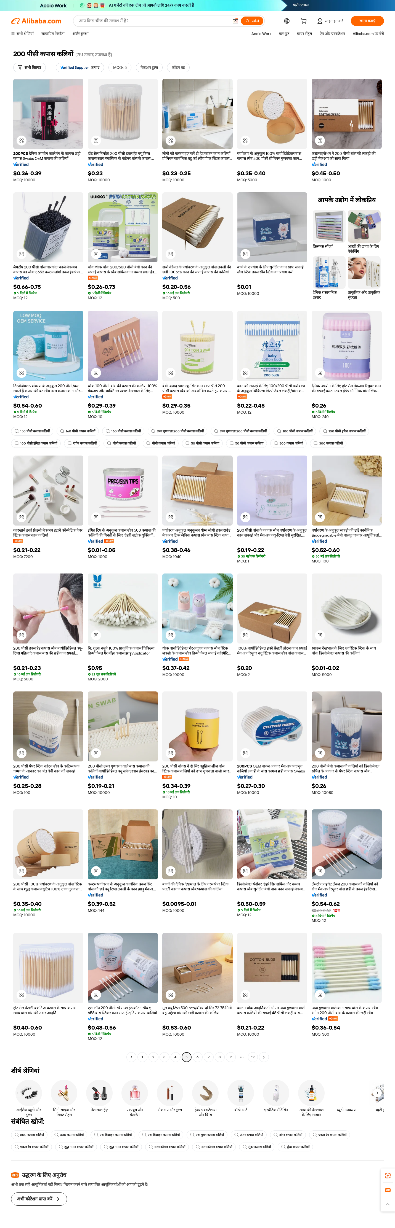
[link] (388, 1175)
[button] (235, 21)
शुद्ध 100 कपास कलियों (76, 1147)
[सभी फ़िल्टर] (29, 67)
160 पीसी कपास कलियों (77, 431)
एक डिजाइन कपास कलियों (113, 1135)
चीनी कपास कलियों (121, 443)
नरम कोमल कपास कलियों (167, 1147)
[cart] (305, 22)
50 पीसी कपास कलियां (202, 443)
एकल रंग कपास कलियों (329, 1135)
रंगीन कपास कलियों (82, 443)
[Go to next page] (264, 1057)
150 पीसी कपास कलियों (32, 431)
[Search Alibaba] (153, 21)
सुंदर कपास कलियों (257, 1147)
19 (253, 1057)
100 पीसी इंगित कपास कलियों (344, 431)
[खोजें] (252, 21)
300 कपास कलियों (288, 443)
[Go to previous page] (131, 1057)
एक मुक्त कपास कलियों (207, 1135)
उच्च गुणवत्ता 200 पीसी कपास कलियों (177, 431)
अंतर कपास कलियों (248, 1135)
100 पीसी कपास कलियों (294, 431)
